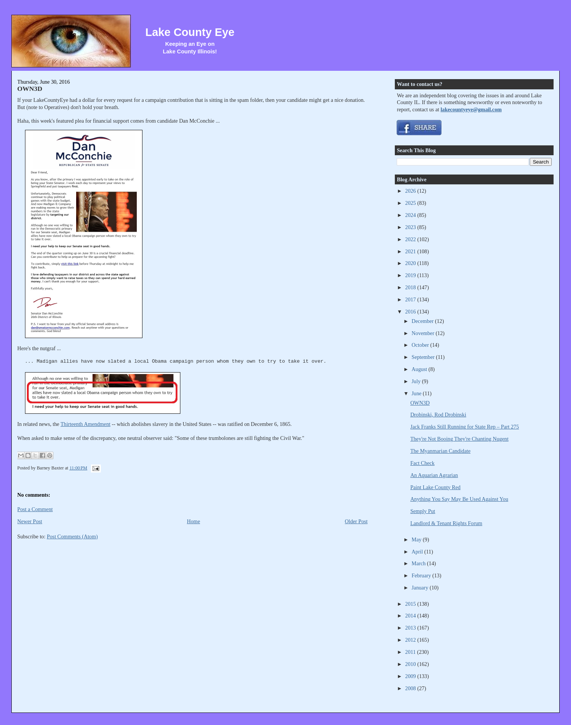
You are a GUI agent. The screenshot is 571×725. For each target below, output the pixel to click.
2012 (411, 640)
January (420, 588)
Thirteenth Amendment (86, 424)
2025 (411, 203)
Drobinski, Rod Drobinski (438, 415)
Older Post (356, 521)
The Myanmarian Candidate (440, 451)
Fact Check (422, 463)
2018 (411, 287)
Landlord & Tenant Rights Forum (446, 523)
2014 (411, 616)
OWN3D (29, 88)
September (423, 357)
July (416, 381)
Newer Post (29, 521)
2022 (411, 239)
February (421, 575)
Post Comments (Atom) (72, 536)
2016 (411, 312)
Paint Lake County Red (435, 487)
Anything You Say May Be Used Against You (459, 499)
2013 (411, 628)
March (419, 563)
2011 (411, 652)
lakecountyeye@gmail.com (471, 109)
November (423, 333)
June (417, 393)
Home (193, 521)
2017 (411, 299)
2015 (411, 604)
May (417, 539)
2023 (411, 227)
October (420, 345)
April (417, 552)
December (423, 321)
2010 (411, 664)
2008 (411, 688)
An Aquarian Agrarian (434, 475)
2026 (411, 191)
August (419, 369)
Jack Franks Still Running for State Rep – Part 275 (464, 427)
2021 (411, 251)
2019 (411, 275)
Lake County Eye (190, 32)
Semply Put (422, 511)
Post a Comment (35, 509)
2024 (411, 215)
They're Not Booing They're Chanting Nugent (459, 439)
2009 (411, 676)
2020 (411, 263)
